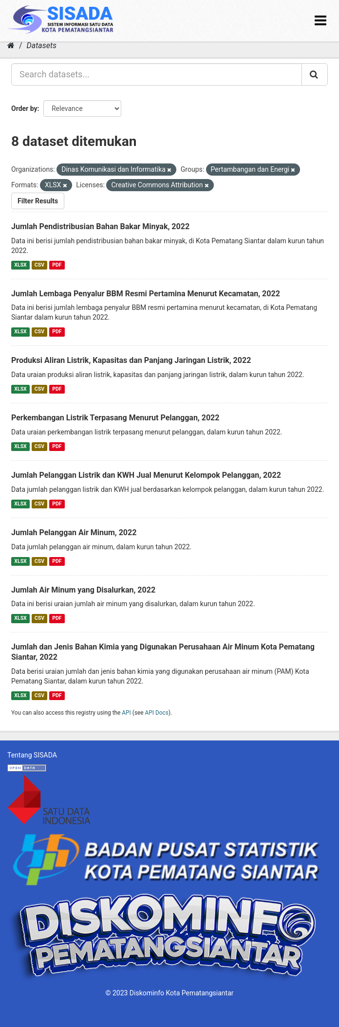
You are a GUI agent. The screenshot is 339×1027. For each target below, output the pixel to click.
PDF (56, 265)
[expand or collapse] (320, 21)
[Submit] (314, 74)
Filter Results (38, 201)
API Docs (157, 712)
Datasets (41, 45)
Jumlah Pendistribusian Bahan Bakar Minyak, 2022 (100, 226)
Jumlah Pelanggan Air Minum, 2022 (73, 532)
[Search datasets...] (156, 74)
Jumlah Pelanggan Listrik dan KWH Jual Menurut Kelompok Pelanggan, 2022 (146, 475)
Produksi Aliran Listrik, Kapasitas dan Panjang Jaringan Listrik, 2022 (131, 360)
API (126, 712)
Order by (24, 108)
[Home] (11, 45)
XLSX (20, 265)
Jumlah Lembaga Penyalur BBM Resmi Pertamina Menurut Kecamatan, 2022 (145, 293)
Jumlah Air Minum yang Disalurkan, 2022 (83, 590)
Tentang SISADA (32, 755)
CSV (39, 265)
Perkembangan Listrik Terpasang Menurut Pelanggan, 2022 (115, 417)
